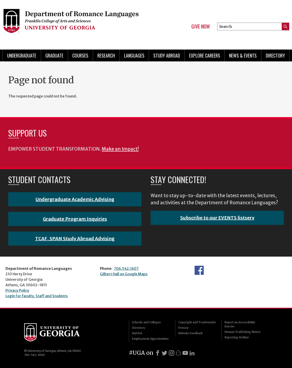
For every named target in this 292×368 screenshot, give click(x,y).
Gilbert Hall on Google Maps (124, 274)
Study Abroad (166, 55)
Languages (134, 55)
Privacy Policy (17, 290)
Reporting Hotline (236, 337)
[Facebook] (157, 353)
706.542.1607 (126, 268)
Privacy (183, 327)
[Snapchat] (178, 353)
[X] (164, 353)
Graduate (54, 55)
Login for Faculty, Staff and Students (36, 296)
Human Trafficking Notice (242, 332)
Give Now (200, 26)
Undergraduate (21, 55)
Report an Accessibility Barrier (239, 324)
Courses (80, 55)
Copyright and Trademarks (197, 322)
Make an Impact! (120, 149)
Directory (275, 55)
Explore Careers (204, 55)
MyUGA (137, 333)
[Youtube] (185, 353)
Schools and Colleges (146, 322)
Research (106, 55)
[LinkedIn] (192, 353)
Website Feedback (190, 333)
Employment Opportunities (150, 338)
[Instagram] (171, 353)
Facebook (199, 270)
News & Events (243, 55)
